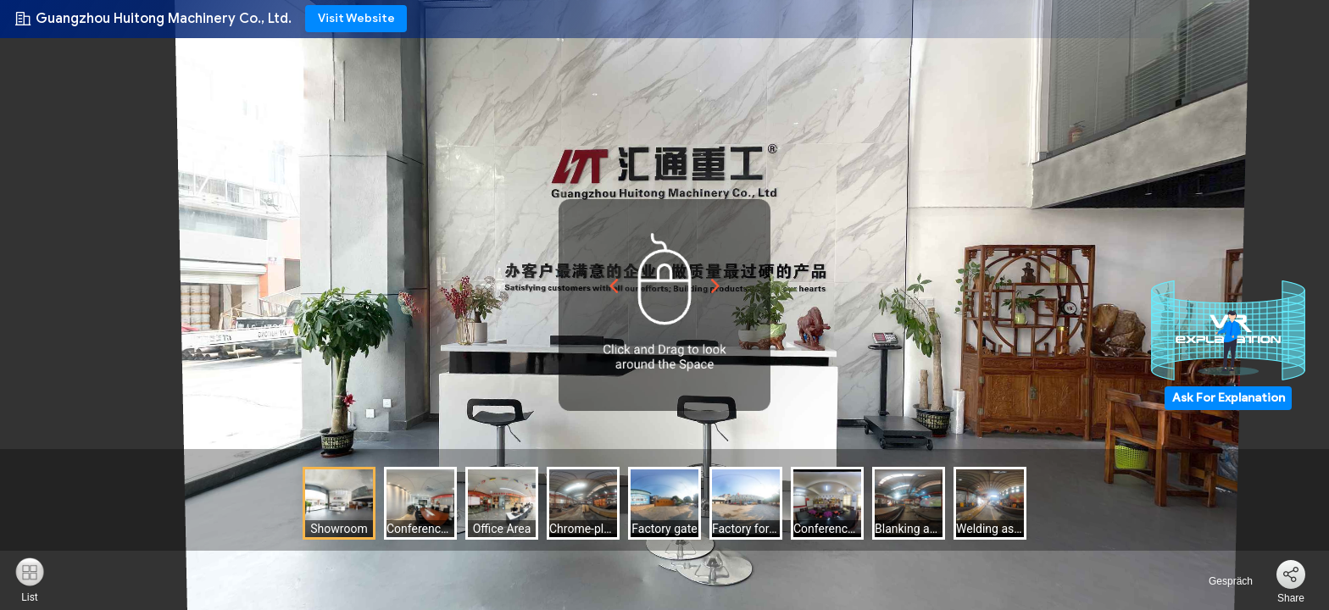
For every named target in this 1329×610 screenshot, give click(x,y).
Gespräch (1221, 581)
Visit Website (356, 18)
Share (1290, 598)
